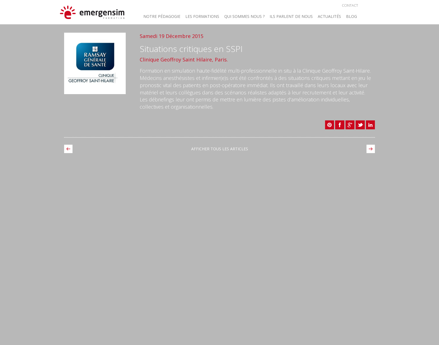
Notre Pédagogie (161, 17)
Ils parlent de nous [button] (291, 17)
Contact (350, 5)
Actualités (329, 17)
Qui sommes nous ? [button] (244, 17)
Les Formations (202, 17)
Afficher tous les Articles (219, 148)
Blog (351, 17)
